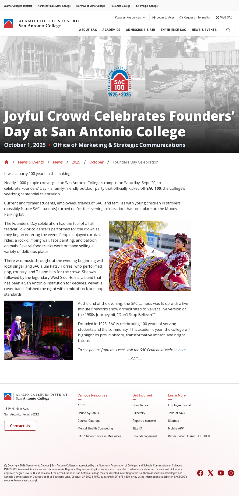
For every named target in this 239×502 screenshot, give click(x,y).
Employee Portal (179, 405)
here (182, 349)
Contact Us (20, 425)
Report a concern (144, 420)
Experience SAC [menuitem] (173, 30)
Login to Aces (163, 17)
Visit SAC (224, 17)
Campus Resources (92, 395)
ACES (81, 405)
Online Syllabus (88, 413)
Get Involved (142, 395)
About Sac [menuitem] (88, 30)
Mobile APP (176, 428)
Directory (139, 413)
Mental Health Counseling (95, 428)
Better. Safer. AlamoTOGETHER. (189, 436)
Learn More (177, 395)
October (96, 162)
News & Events (31, 162)
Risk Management (145, 436)
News (58, 162)
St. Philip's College (147, 6)
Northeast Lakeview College (54, 6)
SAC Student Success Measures (99, 436)
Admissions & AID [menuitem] (140, 30)
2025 (76, 162)
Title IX (137, 428)
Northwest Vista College (90, 6)
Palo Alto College (120, 6)
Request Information (195, 17)
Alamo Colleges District (18, 6)
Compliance (140, 405)
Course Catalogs (89, 420)
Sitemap (173, 420)
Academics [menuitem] (111, 30)
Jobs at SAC (176, 413)
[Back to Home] (6, 162)
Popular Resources (131, 17)
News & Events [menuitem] (204, 30)
